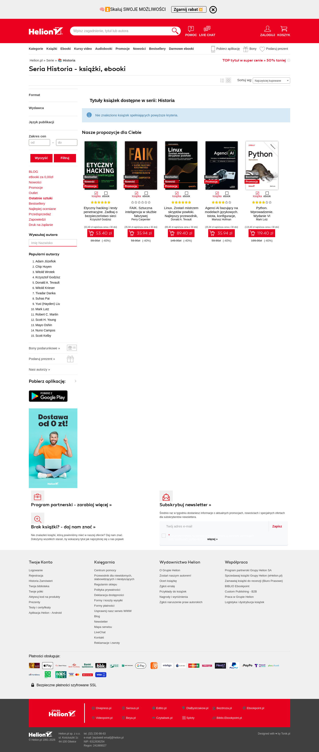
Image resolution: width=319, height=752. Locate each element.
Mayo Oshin (43, 325)
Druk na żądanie (41, 225)
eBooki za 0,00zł (41, 177)
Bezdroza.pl (224, 708)
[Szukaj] (175, 31)
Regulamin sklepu (105, 584)
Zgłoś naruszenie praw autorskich (181, 602)
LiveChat (99, 632)
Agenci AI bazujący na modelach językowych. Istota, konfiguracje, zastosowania (221, 214)
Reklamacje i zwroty (107, 642)
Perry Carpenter (140, 219)
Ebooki (65, 48)
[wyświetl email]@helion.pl (108, 737)
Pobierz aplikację (228, 48)
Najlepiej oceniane (42, 209)
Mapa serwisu (103, 627)
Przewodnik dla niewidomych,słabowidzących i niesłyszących (114, 577)
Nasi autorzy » (39, 369)
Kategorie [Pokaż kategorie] (36, 48)
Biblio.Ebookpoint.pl (229, 717)
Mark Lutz (42, 309)
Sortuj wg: (244, 80)
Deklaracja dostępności (109, 595)
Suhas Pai (42, 298)
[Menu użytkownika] (267, 31)
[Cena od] (39, 142)
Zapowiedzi (37, 219)
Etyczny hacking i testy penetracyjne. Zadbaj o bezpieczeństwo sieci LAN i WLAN (101, 214)
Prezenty (34, 602)
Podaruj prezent (277, 48)
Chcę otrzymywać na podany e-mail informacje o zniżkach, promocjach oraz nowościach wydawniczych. (208, 537)
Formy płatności (104, 605)
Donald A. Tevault (47, 282)
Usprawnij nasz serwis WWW (113, 611)
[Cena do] (66, 142)
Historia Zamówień (41, 581)
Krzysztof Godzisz (47, 277)
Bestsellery (157, 48)
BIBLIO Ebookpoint (237, 586)
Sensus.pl (132, 708)
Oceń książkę (168, 581)
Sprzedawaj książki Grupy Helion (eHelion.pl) (253, 575)
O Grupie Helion (170, 570)
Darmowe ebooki (181, 48)
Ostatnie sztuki (41, 198)
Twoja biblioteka (39, 586)
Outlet (33, 193)
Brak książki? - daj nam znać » (63, 527)
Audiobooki (103, 48)
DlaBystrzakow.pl (197, 708)
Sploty (191, 717)
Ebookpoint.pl (255, 708)
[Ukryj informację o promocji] (213, 9)
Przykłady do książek (173, 591)
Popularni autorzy (44, 254)
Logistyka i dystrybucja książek (244, 602)
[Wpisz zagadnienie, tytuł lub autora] (120, 31)
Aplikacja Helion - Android (45, 612)
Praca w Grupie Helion (239, 596)
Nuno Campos (45, 330)
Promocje (123, 48)
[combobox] (271, 80)
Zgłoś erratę (167, 586)
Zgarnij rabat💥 (189, 9)
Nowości (139, 48)
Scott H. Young (45, 319)
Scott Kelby (43, 335)
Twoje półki (36, 591)
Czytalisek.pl (164, 717)
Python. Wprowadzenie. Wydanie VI (261, 212)
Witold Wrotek (45, 272)
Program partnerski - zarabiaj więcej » (71, 505)
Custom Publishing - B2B (241, 591)
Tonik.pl (285, 733)
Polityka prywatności (107, 589)
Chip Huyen (43, 266)
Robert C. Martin (46, 314)
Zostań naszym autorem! (175, 575)
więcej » (212, 539)
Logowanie (36, 570)
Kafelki (228, 80)
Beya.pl (131, 717)
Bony (253, 48)
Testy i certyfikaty (40, 607)
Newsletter (101, 621)
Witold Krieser (45, 288)
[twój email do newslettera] (214, 526)
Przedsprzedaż (40, 214)
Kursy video (83, 48)
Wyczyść (41, 158)
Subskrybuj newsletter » (185, 505)
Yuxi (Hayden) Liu (47, 304)
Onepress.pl (103, 708)
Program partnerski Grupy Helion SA (248, 570)
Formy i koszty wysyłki (108, 600)
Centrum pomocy (105, 570)
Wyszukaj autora (43, 235)
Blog (97, 616)
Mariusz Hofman (221, 219)
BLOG (33, 171)
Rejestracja (36, 575)
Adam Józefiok (45, 261)
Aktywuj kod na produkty (44, 596)
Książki (52, 48)
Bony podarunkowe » (44, 348)
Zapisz (277, 526)
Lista (222, 80)
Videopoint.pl (104, 717)
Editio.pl (161, 708)
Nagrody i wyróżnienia (174, 596)
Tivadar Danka (45, 293)
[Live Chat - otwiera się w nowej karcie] (207, 31)
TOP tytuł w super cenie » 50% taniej (254, 60)
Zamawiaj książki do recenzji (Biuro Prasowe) (254, 581)
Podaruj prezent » (42, 359)
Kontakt (99, 637)
